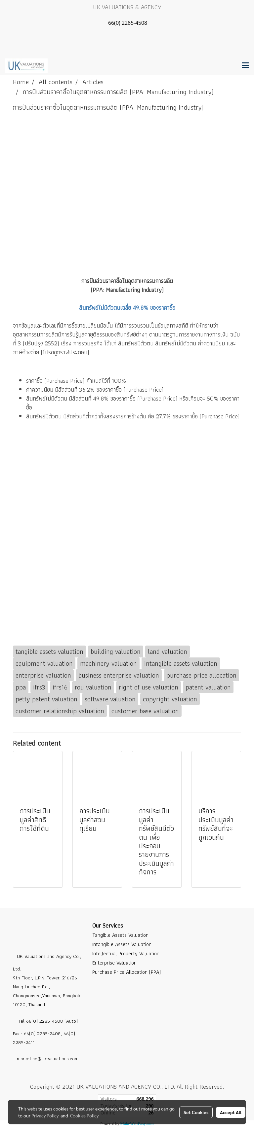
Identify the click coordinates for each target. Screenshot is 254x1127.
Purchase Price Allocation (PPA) (126, 972)
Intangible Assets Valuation (121, 944)
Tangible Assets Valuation (120, 935)
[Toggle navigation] (245, 65)
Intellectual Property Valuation (125, 953)
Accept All (230, 1112)
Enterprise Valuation (114, 963)
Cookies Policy (84, 1115)
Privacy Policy (45, 1115)
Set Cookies (196, 1112)
